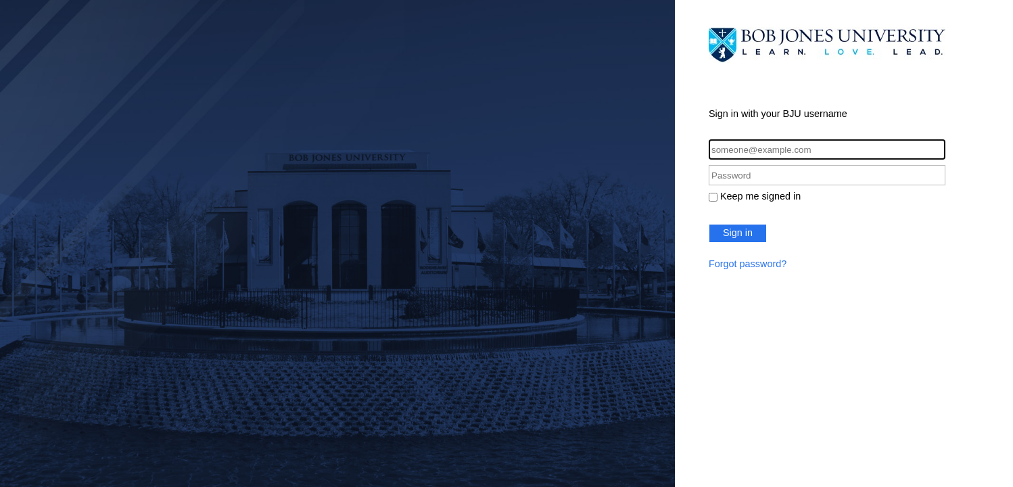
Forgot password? (747, 263)
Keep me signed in (760, 196)
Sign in (738, 232)
